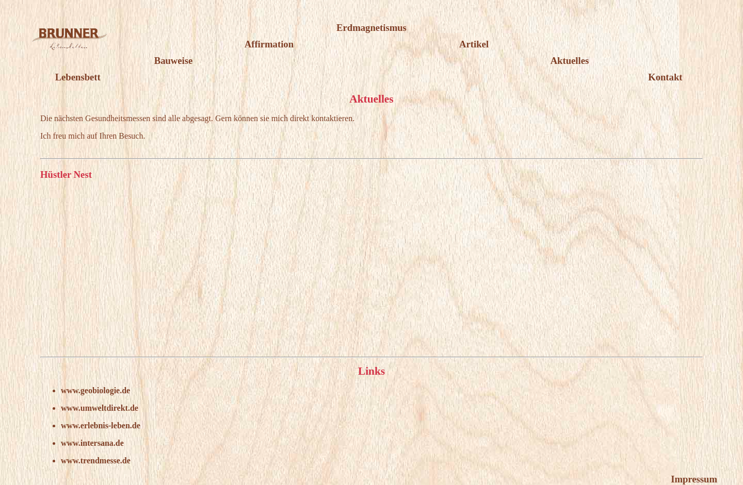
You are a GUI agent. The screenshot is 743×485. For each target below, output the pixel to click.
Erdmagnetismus (371, 27)
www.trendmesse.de (96, 460)
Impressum (694, 479)
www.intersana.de (92, 443)
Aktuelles (570, 60)
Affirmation (269, 44)
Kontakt (665, 77)
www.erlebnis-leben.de (100, 425)
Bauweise (173, 60)
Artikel (474, 44)
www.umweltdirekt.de (99, 408)
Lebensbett (78, 77)
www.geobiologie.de (95, 390)
